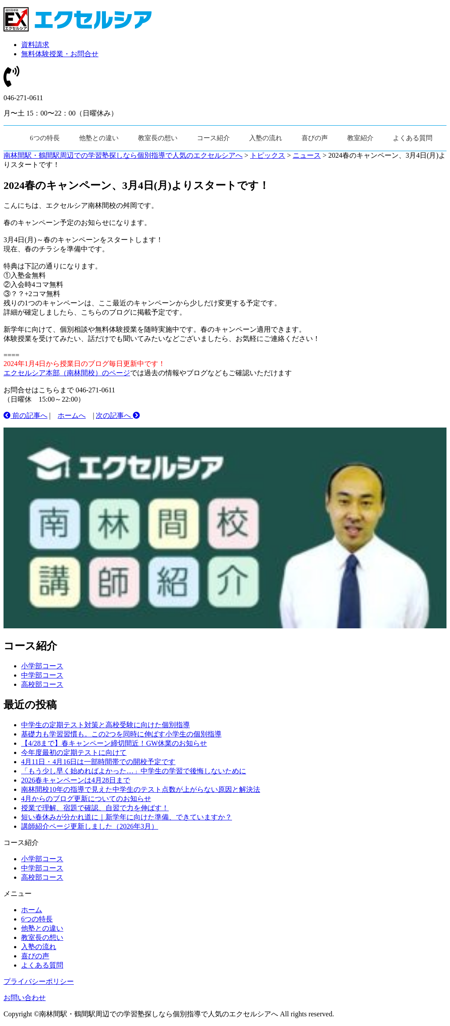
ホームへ (72, 415)
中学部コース (42, 675)
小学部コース (42, 666)
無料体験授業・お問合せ (59, 54)
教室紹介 (360, 137)
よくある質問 (412, 137)
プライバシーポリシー (39, 981)
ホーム (31, 910)
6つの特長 (45, 137)
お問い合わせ (25, 997)
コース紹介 (213, 137)
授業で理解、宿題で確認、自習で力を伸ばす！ (95, 808)
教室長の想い (158, 137)
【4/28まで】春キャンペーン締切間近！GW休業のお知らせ (114, 743)
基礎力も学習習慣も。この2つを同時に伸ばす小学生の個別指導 (121, 734)
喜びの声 (314, 137)
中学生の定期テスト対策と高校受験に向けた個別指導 (105, 725)
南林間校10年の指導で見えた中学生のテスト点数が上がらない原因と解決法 (140, 789)
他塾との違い (99, 137)
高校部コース (42, 684)
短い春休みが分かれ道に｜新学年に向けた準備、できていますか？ (126, 817)
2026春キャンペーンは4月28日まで (75, 780)
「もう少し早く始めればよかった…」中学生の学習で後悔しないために (133, 771)
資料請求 (35, 44)
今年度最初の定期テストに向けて (74, 752)
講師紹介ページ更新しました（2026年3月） (89, 826)
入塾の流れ (265, 137)
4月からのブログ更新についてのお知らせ (86, 798)
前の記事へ (25, 415)
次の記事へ (118, 415)
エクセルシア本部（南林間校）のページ (67, 373)
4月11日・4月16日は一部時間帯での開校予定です (98, 761)
